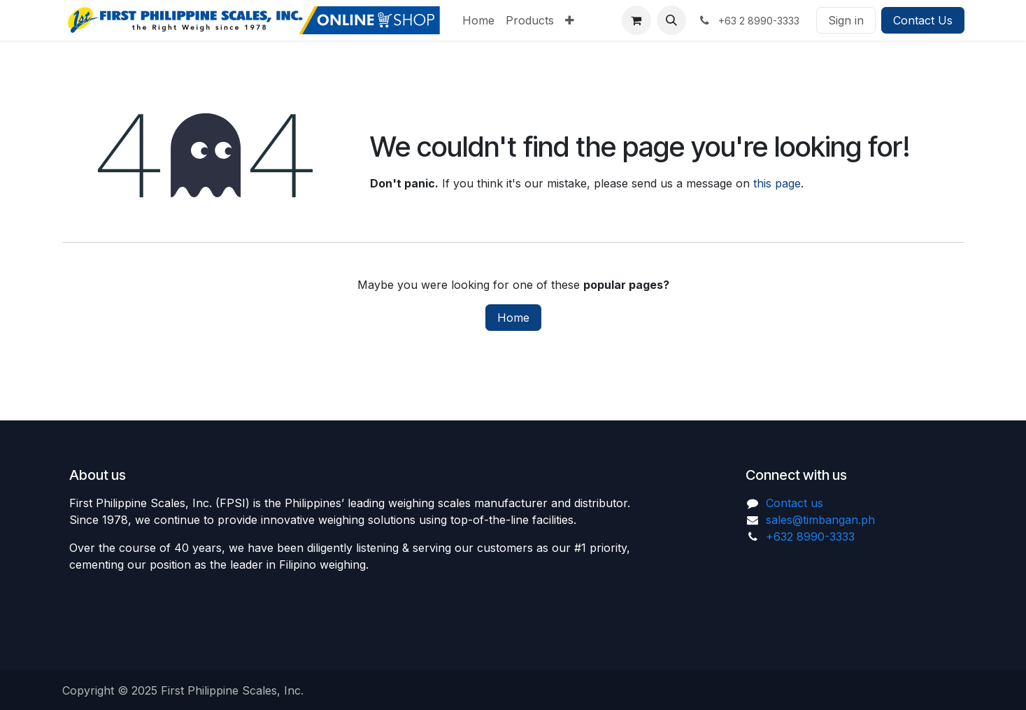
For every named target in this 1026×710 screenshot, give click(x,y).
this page (777, 183)
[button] (671, 20)
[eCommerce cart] (636, 20)
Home (513, 318)
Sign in (846, 20)
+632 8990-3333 (810, 537)
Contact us (794, 503)
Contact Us (923, 20)
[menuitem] (478, 20)
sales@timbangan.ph (820, 520)
